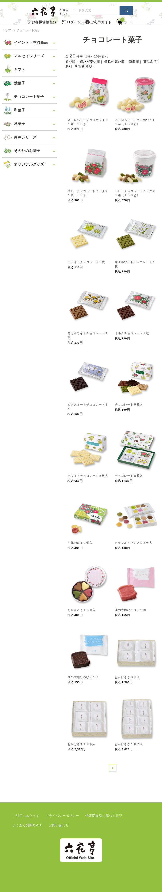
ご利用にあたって (25, 815)
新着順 (134, 61)
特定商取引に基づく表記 (103, 815)
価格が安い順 (90, 61)
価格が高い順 (114, 61)
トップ (6, 30)
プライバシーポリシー (62, 815)
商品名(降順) (84, 66)
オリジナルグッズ (29, 164)
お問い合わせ (59, 825)
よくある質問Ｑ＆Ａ (27, 825)
